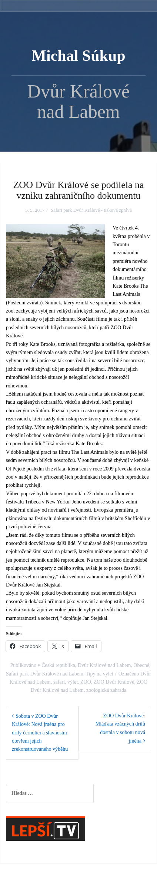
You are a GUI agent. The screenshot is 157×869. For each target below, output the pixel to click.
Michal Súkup (78, 55)
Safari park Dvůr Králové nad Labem (44, 674)
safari (59, 682)
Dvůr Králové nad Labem (104, 665)
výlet (72, 682)
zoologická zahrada (106, 690)
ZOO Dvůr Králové (114, 682)
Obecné (141, 665)
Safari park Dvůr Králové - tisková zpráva (91, 210)
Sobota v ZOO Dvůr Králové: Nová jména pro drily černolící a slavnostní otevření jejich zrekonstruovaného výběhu (40, 732)
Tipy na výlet (99, 674)
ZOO (85, 682)
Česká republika (58, 665)
